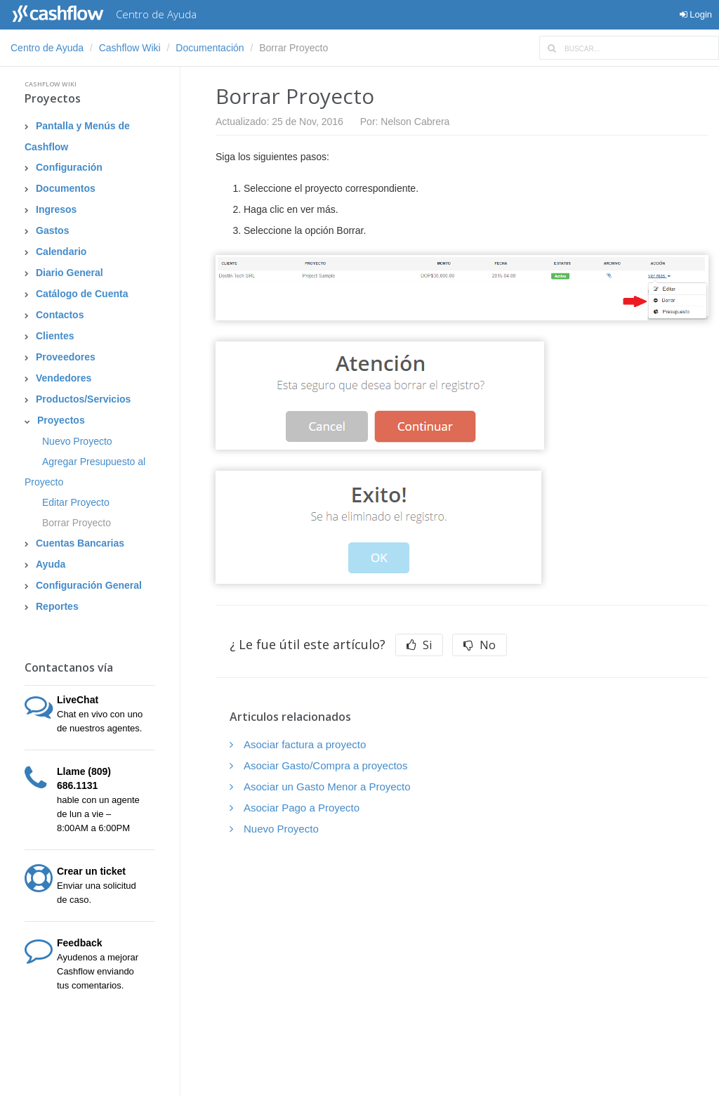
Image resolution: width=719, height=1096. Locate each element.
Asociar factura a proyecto (305, 744)
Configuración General (89, 585)
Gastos (52, 230)
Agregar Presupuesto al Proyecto (85, 472)
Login (696, 14)
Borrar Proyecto (76, 522)
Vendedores (63, 378)
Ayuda (50, 564)
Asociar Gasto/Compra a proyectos (325, 765)
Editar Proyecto (76, 502)
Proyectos (53, 98)
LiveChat (77, 699)
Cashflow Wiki (130, 47)
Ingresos (56, 209)
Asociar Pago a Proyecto (302, 808)
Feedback (80, 942)
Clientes (55, 335)
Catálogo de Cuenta (82, 293)
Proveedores (65, 357)
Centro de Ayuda (47, 47)
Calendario (61, 251)
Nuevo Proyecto (77, 441)
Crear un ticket (91, 871)
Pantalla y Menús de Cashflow (77, 136)
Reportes (57, 606)
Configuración (69, 167)
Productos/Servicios (83, 399)
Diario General (69, 272)
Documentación (210, 47)
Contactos (60, 314)
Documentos (65, 188)
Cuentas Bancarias (80, 543)
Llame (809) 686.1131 (84, 778)
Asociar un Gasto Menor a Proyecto (327, 786)
